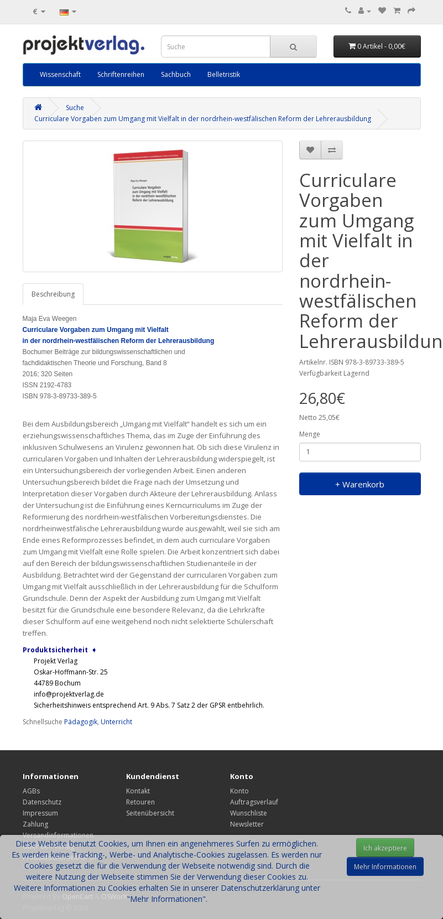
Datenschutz (42, 802)
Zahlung (35, 824)
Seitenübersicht (150, 813)
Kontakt (138, 791)
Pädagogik (80, 721)
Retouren (140, 802)
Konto (239, 791)
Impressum (40, 813)
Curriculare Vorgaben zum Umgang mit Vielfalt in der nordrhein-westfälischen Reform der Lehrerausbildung (202, 118)
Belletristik (223, 74)
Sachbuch (176, 74)
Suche (75, 107)
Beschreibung (53, 294)
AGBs (31, 791)
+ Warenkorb (359, 484)
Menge (309, 434)
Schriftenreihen (120, 74)
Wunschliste (248, 813)
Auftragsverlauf (254, 802)
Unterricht (116, 721)
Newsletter (247, 824)
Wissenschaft (60, 74)
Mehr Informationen (385, 866)
